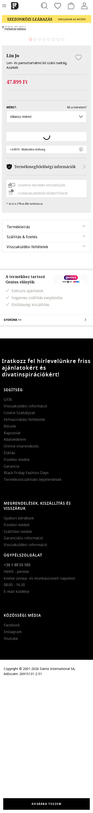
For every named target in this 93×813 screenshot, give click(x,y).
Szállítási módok (18, 661)
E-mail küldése (16, 721)
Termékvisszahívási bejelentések (33, 609)
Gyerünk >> (46, 450)
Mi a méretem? (77, 237)
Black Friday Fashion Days (26, 602)
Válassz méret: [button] (46, 246)
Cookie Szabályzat (19, 542)
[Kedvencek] (58, 6)
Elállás (9, 582)
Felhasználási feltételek (24, 549)
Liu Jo (12, 185)
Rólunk (10, 556)
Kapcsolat (12, 562)
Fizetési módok (17, 589)
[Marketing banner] (46, 17)
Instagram (13, 761)
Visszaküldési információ (25, 536)
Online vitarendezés (21, 575)
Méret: (11, 237)
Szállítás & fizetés (22, 366)
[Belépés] (84, 6)
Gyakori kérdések (19, 647)
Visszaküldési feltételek (27, 376)
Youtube (11, 768)
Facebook (12, 754)
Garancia (11, 596)
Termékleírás (18, 356)
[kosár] (71, 6)
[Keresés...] (44, 6)
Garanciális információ (23, 668)
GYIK (8, 529)
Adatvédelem (15, 569)
